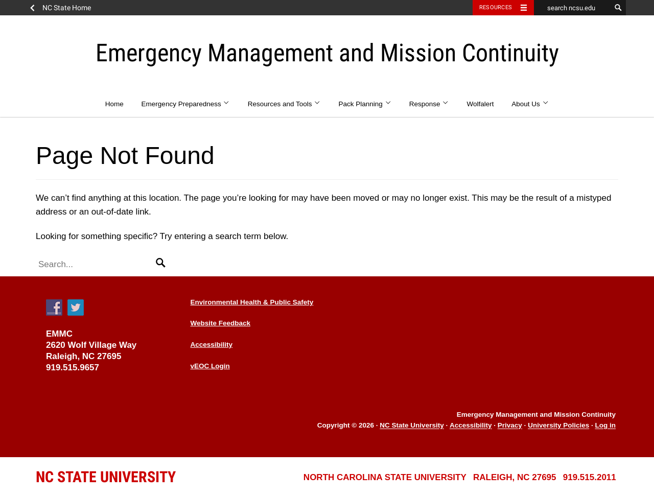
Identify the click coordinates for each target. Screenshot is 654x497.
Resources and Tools (284, 104)
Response (429, 104)
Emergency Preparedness (186, 104)
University (106, 477)
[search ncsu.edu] (572, 7)
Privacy (510, 426)
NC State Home (66, 8)
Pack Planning (365, 104)
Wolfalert (480, 104)
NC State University (411, 426)
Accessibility (212, 344)
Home (114, 104)
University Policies (558, 426)
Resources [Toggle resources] (495, 7)
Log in (605, 426)
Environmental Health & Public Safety (252, 302)
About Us (530, 104)
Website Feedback (221, 323)
